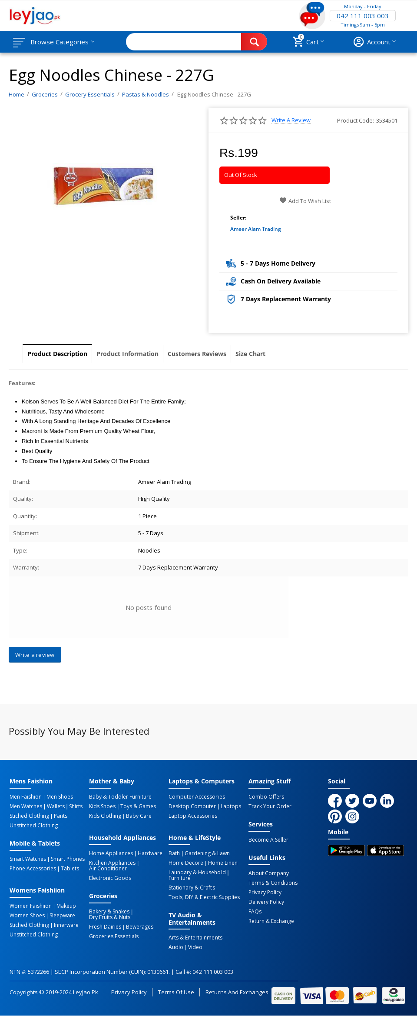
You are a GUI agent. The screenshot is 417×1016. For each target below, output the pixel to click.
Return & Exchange (271, 921)
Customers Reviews (197, 354)
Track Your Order (269, 806)
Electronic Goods (110, 878)
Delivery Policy (266, 902)
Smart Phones (68, 859)
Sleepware (62, 915)
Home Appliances (111, 853)
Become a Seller (268, 840)
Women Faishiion (31, 906)
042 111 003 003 (363, 15)
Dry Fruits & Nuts (109, 917)
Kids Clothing (105, 816)
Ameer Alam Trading (255, 229)
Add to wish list (305, 201)
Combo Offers (266, 796)
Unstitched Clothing (34, 825)
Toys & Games (138, 806)
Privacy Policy (264, 892)
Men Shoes (59, 796)
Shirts (76, 806)
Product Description (57, 354)
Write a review (291, 120)
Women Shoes (27, 915)
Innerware (66, 925)
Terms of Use (176, 992)
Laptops (231, 806)
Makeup (66, 906)
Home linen (223, 863)
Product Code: (355, 120)
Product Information (127, 354)
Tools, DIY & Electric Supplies (204, 897)
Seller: (238, 217)
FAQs (254, 911)
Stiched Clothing (29, 816)
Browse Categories (59, 41)
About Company (268, 873)
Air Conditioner (108, 868)
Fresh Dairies (105, 926)
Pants (60, 816)
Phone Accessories (33, 868)
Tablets (70, 868)
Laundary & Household (197, 872)
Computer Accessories (197, 796)
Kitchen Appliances (112, 863)
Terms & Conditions (273, 883)
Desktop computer (192, 806)
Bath (174, 853)
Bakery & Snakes (109, 911)
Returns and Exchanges (236, 992)
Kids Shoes (102, 806)
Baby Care (139, 816)
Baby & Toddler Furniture (120, 796)
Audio (176, 947)
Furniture (180, 878)
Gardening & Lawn (207, 853)
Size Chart (250, 354)
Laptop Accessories (193, 816)
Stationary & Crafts (192, 887)
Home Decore (186, 863)
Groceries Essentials (114, 936)
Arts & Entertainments (195, 937)
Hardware (150, 853)
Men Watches (26, 806)
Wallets (56, 806)
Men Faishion (26, 796)
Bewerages (139, 926)
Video (195, 947)
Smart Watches (28, 859)
